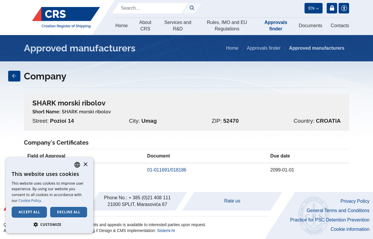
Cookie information (350, 229)
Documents (310, 25)
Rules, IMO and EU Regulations (227, 25)
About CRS (145, 25)
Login (332, 8)
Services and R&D (177, 25)
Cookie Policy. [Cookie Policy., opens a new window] (30, 200)
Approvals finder (275, 25)
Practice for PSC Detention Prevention (330, 219)
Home (121, 25)
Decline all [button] (68, 211)
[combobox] (77, 165)
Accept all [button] (29, 211)
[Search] (150, 8)
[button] (49, 224)
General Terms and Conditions (338, 210)
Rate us (232, 200)
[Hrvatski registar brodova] (66, 17)
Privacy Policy (355, 201)
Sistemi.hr (166, 230)
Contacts (340, 25)
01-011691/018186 (166, 169)
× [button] (85, 164)
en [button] (311, 8)
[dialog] (49, 195)
